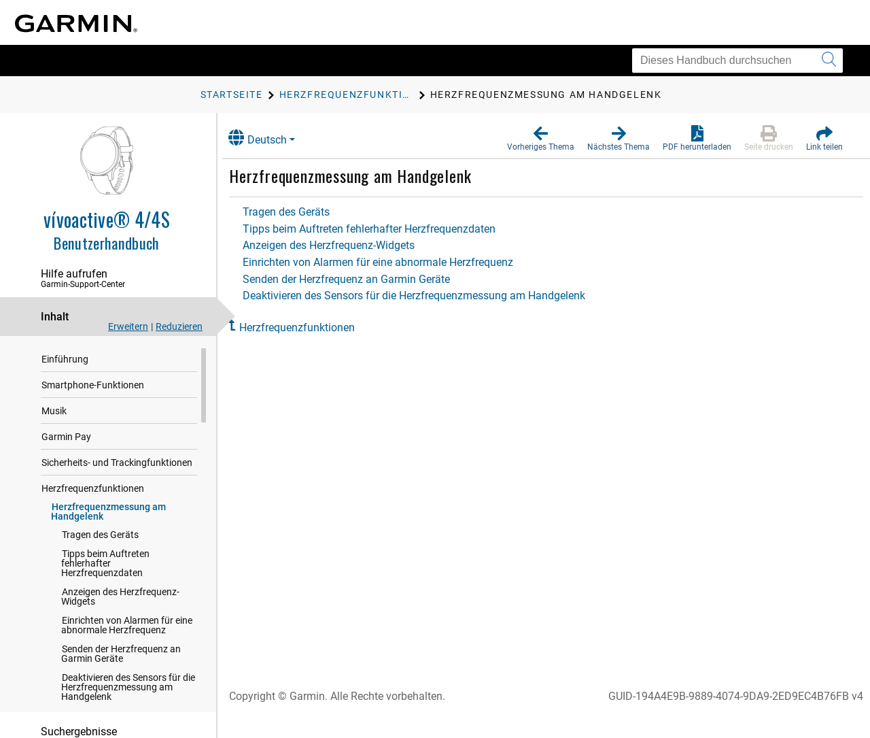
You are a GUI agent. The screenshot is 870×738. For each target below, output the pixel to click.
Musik (54, 411)
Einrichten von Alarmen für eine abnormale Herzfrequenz (126, 626)
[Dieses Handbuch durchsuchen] (737, 60)
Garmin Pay (66, 437)
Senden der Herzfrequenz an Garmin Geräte (121, 654)
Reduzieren (179, 326)
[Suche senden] (829, 60)
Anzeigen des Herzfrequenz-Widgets (120, 597)
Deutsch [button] (270, 137)
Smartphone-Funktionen (92, 385)
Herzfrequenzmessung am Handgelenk (108, 512)
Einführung (64, 359)
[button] (540, 138)
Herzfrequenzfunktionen (92, 489)
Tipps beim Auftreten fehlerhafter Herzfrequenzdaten (105, 564)
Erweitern (128, 326)
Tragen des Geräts (100, 535)
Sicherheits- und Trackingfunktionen (116, 463)
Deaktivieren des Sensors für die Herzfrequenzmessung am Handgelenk (128, 688)
